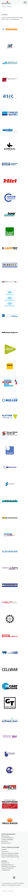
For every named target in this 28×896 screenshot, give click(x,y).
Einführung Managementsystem (9, 855)
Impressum (4, 891)
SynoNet (3, 849)
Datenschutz (11, 891)
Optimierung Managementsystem (10, 856)
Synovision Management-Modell (10, 853)
